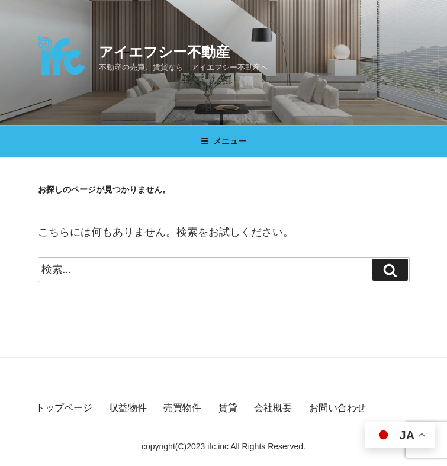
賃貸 (227, 408)
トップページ (64, 408)
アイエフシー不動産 (164, 52)
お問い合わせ (337, 408)
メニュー (223, 141)
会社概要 (273, 408)
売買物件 (182, 408)
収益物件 (128, 408)
